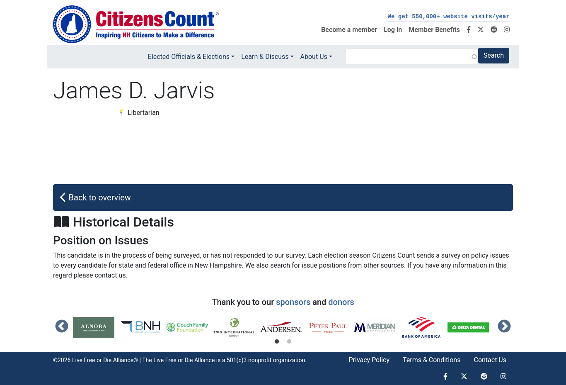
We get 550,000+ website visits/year (449, 16)
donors (341, 302)
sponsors (293, 302)
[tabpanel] (96, 327)
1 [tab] (277, 342)
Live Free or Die (173, 360)
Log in (393, 30)
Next (504, 327)
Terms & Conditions (432, 360)
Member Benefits (434, 30)
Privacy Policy (368, 360)
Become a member (349, 30)
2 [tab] (289, 342)
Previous (61, 327)
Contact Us (490, 360)
